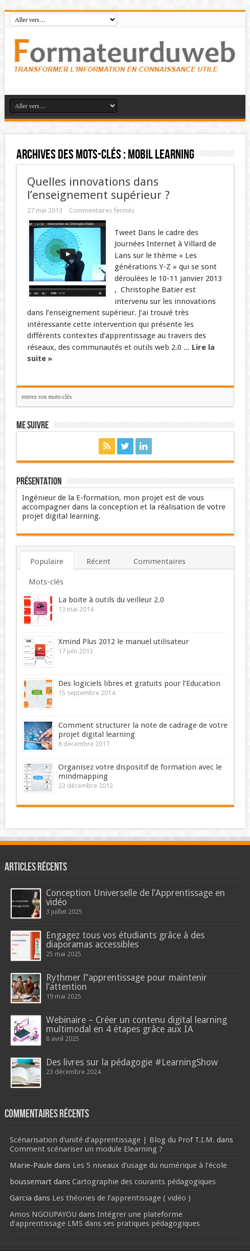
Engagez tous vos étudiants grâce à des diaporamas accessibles (125, 940)
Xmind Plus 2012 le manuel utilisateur (123, 641)
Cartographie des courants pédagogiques (144, 1181)
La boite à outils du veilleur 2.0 (111, 599)
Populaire (46, 561)
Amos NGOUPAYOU (43, 1214)
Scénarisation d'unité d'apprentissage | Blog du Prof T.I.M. (112, 1139)
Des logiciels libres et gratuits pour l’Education (139, 683)
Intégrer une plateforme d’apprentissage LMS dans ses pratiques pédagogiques (105, 1219)
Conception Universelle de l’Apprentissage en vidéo (135, 897)
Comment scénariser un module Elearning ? (86, 1149)
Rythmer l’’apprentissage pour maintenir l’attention (126, 982)
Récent (98, 561)
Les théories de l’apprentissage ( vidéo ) (121, 1198)
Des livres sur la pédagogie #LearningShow (132, 1062)
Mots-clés (46, 581)
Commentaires (159, 561)
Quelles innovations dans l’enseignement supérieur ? (98, 188)
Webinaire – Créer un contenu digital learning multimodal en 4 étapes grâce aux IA (136, 1024)
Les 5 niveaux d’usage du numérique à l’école (150, 1165)
